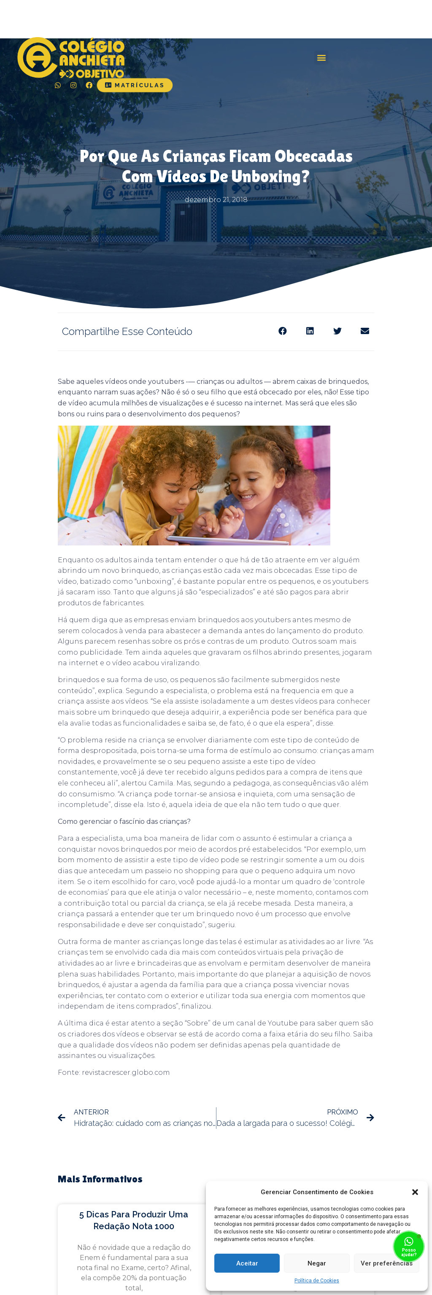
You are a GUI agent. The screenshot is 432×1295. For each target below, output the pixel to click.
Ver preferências (387, 1263)
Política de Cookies (316, 1281)
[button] (415, 1192)
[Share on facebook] (282, 330)
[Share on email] (364, 330)
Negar (317, 1263)
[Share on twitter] (337, 330)
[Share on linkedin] (309, 330)
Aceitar (247, 1263)
